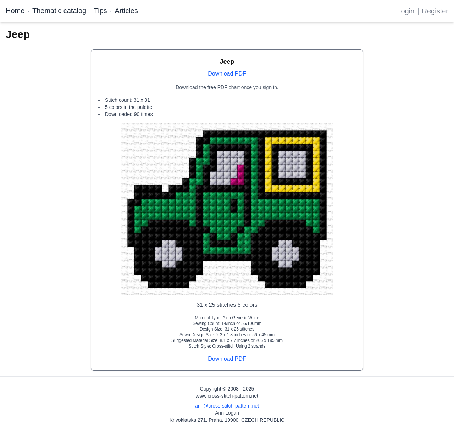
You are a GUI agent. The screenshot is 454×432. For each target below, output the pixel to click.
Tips (100, 11)
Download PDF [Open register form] (227, 74)
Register (435, 11)
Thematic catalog (59, 11)
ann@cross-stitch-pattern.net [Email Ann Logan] (227, 406)
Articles (126, 11)
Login (405, 11)
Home (15, 11)
